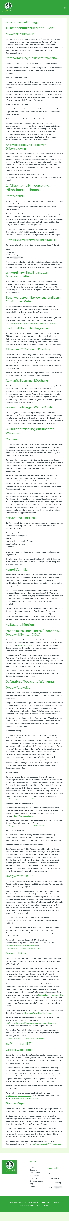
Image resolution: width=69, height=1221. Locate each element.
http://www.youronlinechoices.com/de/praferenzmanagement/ (28, 1044)
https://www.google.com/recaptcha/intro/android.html (25, 951)
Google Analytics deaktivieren (25, 819)
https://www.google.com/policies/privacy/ (27, 1104)
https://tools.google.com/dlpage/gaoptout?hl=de (23, 802)
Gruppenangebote (36, 1190)
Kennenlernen (35, 1181)
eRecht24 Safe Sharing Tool (27, 648)
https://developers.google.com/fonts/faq (20, 1101)
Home (32, 1176)
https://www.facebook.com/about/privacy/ (40, 1016)
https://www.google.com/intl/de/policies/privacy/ (23, 949)
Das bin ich (34, 1179)
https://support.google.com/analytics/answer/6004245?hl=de (28, 829)
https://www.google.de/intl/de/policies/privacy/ (22, 1152)
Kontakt (32, 1195)
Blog (31, 1192)
